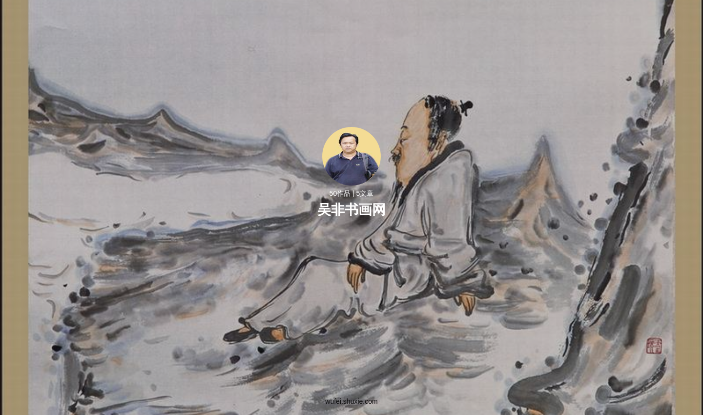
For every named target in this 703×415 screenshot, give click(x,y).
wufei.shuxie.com (351, 401)
